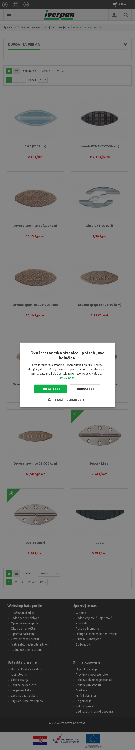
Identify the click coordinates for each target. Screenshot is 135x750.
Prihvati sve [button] (50, 388)
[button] (67, 399)
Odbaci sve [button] (85, 388)
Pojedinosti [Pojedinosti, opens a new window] (67, 378)
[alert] (67, 375)
